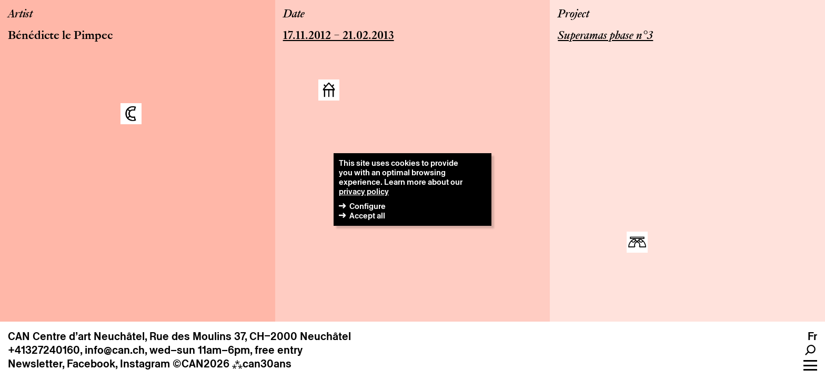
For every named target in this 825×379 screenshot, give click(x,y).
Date (294, 14)
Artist (20, 14)
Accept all (367, 215)
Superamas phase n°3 (605, 36)
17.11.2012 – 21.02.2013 (338, 36)
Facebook (91, 363)
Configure (367, 206)
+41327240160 (44, 350)
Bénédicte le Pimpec (60, 36)
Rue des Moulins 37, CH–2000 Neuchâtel (250, 336)
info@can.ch (115, 350)
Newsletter (35, 363)
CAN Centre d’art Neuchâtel (76, 336)
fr (812, 336)
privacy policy (364, 191)
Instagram (145, 363)
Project (573, 14)
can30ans (261, 363)
